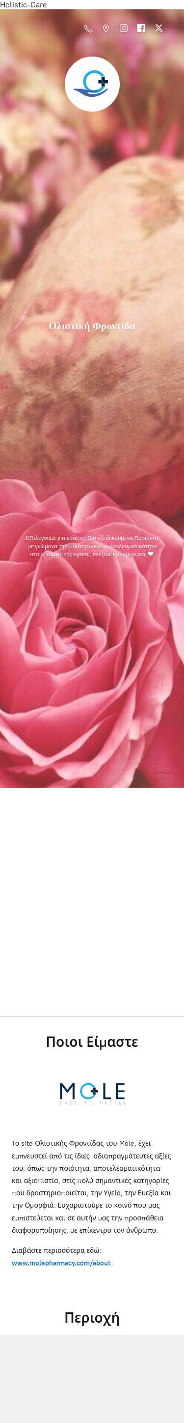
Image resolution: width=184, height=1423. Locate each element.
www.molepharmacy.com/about (61, 1263)
